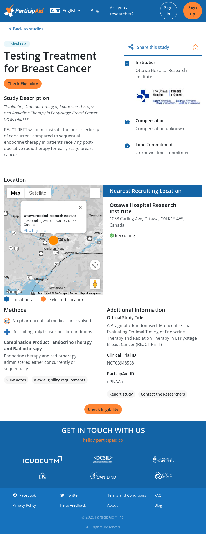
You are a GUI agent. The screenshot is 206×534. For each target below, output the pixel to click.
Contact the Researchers (163, 394)
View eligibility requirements (59, 379)
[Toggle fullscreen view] (95, 193)
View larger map (36, 231)
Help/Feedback (73, 505)
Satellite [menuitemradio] (37, 193)
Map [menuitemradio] (15, 193)
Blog (95, 11)
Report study (121, 394)
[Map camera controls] (95, 265)
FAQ (158, 495)
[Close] (80, 207)
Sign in (168, 11)
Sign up (192, 11)
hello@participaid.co (103, 440)
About (112, 505)
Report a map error (90, 293)
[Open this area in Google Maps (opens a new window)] (14, 292)
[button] (65, 10)
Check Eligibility (22, 84)
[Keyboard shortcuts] (33, 293)
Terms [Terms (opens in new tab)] (73, 293)
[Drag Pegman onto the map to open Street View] (95, 284)
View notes (16, 379)
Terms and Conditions (126, 495)
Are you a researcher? (121, 11)
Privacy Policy (24, 505)
